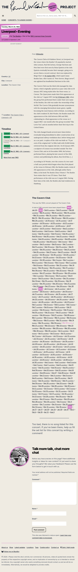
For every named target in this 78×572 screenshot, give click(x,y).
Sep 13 (49, 247)
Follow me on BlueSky (10, 552)
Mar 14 (51, 215)
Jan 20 (68, 297)
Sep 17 (68, 381)
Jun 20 (37, 344)
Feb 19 (37, 312)
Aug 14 (68, 234)
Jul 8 (37, 352)
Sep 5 (45, 244)
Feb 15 (56, 310)
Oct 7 (70, 389)
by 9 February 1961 (62, 97)
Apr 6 (66, 333)
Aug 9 (61, 365)
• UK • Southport (20, 137)
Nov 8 (38, 265)
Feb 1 (37, 305)
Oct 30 (45, 260)
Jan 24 (34, 210)
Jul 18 (67, 354)
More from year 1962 (11, 157)
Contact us (55, 547)
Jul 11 (60, 352)
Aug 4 (37, 231)
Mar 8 (57, 213)
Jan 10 (67, 291)
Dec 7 (45, 404)
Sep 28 (57, 386)
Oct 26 (48, 396)
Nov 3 (37, 263)
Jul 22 (61, 357)
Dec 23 (38, 286)
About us (4, 547)
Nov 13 (62, 265)
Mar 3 (48, 318)
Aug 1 (49, 362)
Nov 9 (49, 265)
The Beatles (17, 36)
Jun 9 (47, 336)
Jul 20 (49, 357)
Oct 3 (48, 389)
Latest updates (20, 547)
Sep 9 (48, 378)
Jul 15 (44, 354)
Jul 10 (48, 352)
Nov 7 (59, 263)
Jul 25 (36, 226)
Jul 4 (72, 349)
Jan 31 (69, 302)
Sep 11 (37, 247)
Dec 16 (59, 281)
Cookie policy (45, 547)
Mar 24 (38, 221)
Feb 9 (49, 210)
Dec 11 (56, 278)
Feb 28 (69, 315)
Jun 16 (44, 341)
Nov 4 (49, 263)
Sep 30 (69, 386)
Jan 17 (43, 297)
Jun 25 (45, 347)
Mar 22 (68, 218)
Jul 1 (50, 349)
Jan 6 (44, 291)
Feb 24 (45, 315)
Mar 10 (69, 213)
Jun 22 (62, 344)
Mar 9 (37, 320)
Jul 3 (61, 349)
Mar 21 (56, 218)
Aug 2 (56, 228)
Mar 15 (64, 215)
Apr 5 (54, 333)
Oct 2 (37, 389)
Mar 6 (45, 213)
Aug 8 (60, 231)
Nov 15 (43, 268)
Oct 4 (59, 389)
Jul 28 (67, 360)
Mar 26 (45, 328)
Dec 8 (43, 278)
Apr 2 (63, 331)
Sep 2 (44, 375)
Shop (11, 547)
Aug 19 (37, 370)
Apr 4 (43, 333)
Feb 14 (44, 310)
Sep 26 (44, 386)
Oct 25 (61, 257)
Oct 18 (44, 255)
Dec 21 (69, 284)
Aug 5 (49, 231)
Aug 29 (39, 242)
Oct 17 (43, 394)
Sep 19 (45, 249)
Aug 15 (56, 368)
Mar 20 (44, 218)
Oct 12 (61, 391)
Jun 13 (38, 339)
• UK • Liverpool (20, 133)
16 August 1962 (50, 76)
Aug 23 (44, 239)
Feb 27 (57, 315)
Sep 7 (68, 244)
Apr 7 (36, 336)
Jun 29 (39, 349)
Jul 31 (45, 228)
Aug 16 (37, 236)
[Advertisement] (16, 58)
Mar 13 (39, 215)
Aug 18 (49, 236)
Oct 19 (67, 394)
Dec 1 (38, 276)
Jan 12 (49, 294)
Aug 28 (70, 239)
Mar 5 (60, 318)
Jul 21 (68, 223)
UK (9, 76)
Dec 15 (47, 281)
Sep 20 (58, 249)
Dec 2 (49, 276)
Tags (37, 547)
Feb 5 (59, 305)
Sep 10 (60, 378)
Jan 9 (55, 291)
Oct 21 (37, 257)
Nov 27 (45, 273)
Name (35, 509)
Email (34, 519)
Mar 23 (62, 326)
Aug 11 (56, 234)
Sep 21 (69, 249)
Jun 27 (58, 347)
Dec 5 (61, 276)
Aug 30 (52, 242)
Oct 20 (69, 255)
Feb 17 (68, 310)
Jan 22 (37, 299)
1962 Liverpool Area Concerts (40, 36)
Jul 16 (55, 354)
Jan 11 (37, 294)
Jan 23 (53, 410)
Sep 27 (51, 252)
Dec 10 (68, 404)
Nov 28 (37, 402)
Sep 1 (62, 242)
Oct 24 (48, 257)
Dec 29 (62, 286)
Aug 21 (62, 236)
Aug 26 (45, 373)
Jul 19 (44, 223)
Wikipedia (39, 54)
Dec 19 (45, 284)
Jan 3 (48, 289)
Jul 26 (60, 226)
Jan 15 (61, 294)
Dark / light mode (67, 547)
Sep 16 (56, 381)
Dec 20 (58, 284)
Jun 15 (62, 339)
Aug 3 (52, 412)
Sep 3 (55, 375)
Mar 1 (37, 318)
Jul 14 (49, 221)
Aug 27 (54, 373)
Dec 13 (68, 278)
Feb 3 (48, 305)
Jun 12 (58, 336)
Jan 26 (44, 302)
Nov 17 (68, 268)
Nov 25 (69, 399)
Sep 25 (39, 252)
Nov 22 (61, 270)
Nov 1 (57, 260)
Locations (30, 547)
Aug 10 (44, 234)
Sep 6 (56, 244)
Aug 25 (57, 239)
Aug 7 (37, 365)
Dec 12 (37, 407)
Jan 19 (56, 297)
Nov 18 (37, 270)
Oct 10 (37, 391)
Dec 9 (56, 404)
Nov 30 (49, 402)
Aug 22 (49, 370)
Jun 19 (56, 341)
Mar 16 (34, 218)
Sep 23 (62, 383)
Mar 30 (38, 331)
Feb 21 (61, 210)
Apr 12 (46, 412)
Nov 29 (58, 273)
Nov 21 (49, 270)
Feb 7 (70, 305)
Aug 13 (44, 368)
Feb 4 (34, 412)
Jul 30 (37, 362)
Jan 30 (57, 302)
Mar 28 (58, 328)
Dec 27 (50, 286)
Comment (36, 479)
